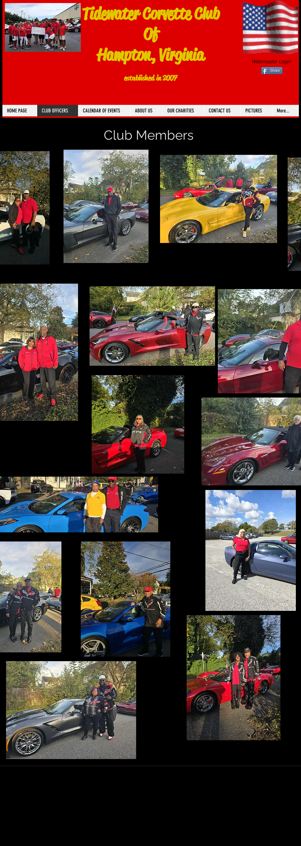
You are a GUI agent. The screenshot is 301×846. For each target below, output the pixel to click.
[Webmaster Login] (271, 61)
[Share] (272, 70)
